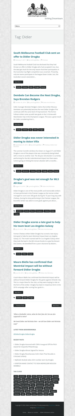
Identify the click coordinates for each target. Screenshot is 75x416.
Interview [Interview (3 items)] (24, 388)
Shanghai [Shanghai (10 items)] (53, 391)
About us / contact (33, 412)
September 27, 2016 (21, 145)
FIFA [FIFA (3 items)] (47, 382)
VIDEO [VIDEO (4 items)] (46, 394)
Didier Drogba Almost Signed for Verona (29, 350)
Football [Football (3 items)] (16, 385)
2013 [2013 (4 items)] (33, 376)
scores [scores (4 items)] (40, 391)
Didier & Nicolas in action (47, 412)
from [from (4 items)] (33, 385)
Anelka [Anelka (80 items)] (39, 376)
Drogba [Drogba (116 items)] (32, 382)
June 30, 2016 (19, 273)
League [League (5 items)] (32, 388)
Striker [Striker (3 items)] (34, 394)
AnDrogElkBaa (35, 60)
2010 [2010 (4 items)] (15, 376)
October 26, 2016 (20, 102)
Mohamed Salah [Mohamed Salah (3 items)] (19, 391)
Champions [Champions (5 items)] (35, 379)
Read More (18, 82)
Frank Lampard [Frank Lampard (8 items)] (25, 385)
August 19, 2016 (20, 186)
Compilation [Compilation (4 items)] (55, 379)
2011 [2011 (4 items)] (29, 376)
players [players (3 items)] (34, 391)
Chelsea (45, 60)
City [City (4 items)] (48, 379)
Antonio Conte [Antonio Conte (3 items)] (47, 376)
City (30, 129)
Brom (32, 211)
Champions (39, 211)
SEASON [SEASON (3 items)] (46, 391)
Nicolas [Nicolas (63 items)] (28, 391)
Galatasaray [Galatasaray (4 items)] (40, 385)
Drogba (37, 87)
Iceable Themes (40, 407)
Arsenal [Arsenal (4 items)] (56, 376)
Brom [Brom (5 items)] (28, 379)
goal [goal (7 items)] (47, 385)
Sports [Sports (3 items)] (28, 394)
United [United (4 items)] (40, 394)
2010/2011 (20, 211)
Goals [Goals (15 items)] (51, 385)
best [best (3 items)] (23, 379)
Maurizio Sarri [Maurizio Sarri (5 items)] (48, 388)
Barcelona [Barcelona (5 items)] (17, 379)
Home (24, 412)
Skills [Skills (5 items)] (23, 394)
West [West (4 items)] (51, 394)
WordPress (52, 405)
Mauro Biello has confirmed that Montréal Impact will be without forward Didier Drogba (33, 265)
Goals (50, 171)
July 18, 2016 (19, 229)
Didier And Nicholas (49, 102)
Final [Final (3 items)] (51, 382)
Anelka (19, 87)
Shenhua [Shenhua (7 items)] (16, 394)
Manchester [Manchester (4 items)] (39, 388)
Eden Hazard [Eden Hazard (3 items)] (39, 382)
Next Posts (56, 305)
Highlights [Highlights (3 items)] (17, 388)
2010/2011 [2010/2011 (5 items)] (22, 376)
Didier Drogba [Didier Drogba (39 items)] (24, 382)
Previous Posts (19, 305)
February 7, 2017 (20, 60)
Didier (31, 87)
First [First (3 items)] (56, 382)
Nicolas (43, 87)
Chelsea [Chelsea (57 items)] (43, 379)
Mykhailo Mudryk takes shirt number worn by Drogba (34, 360)
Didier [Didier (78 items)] (16, 382)
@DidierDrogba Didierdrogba (24, 334)
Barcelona (25, 171)
